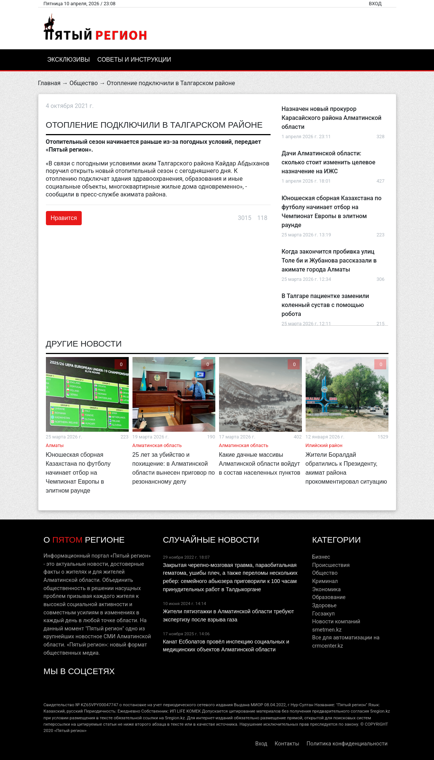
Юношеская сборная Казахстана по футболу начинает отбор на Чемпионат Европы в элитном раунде (78, 473)
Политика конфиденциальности (347, 744)
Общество (83, 83)
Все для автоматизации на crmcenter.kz (346, 642)
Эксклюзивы (68, 59)
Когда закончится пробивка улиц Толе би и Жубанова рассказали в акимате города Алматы (329, 260)
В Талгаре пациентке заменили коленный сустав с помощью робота (325, 304)
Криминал (325, 581)
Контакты (287, 744)
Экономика (326, 589)
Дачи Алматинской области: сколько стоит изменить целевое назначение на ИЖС (328, 162)
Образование (328, 597)
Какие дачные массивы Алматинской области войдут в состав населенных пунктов (259, 464)
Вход (375, 3)
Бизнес (321, 557)
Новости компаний (336, 621)
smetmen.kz (326, 630)
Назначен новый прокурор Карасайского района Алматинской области (332, 117)
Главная (49, 83)
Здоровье (324, 605)
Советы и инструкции (134, 59)
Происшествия (331, 565)
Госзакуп (323, 614)
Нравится (64, 218)
